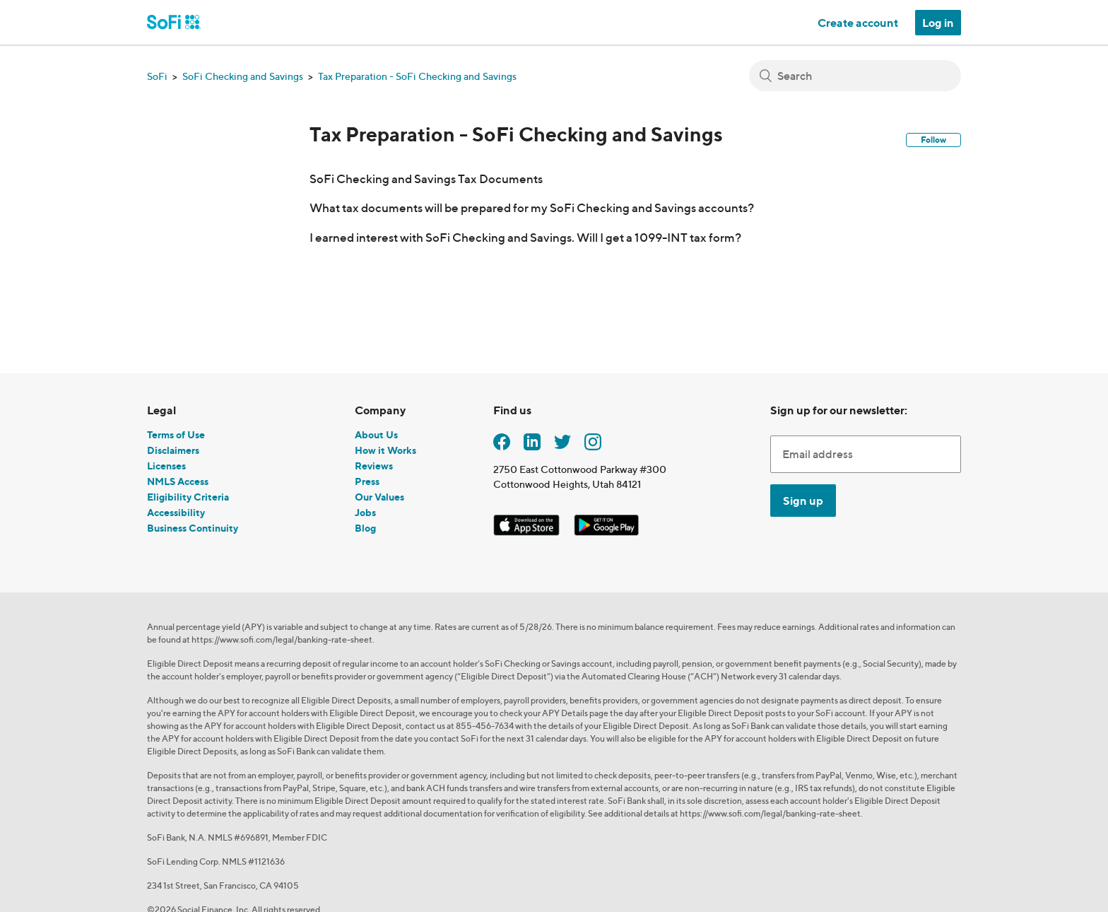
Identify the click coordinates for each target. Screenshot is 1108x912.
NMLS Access (177, 481)
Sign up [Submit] (803, 500)
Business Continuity (192, 528)
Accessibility (176, 512)
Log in (938, 23)
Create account (858, 23)
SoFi (157, 76)
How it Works (385, 450)
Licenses (166, 466)
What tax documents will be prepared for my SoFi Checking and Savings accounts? (532, 207)
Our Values (379, 497)
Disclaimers (173, 450)
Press (367, 481)
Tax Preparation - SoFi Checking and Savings (417, 76)
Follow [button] (933, 139)
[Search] (855, 75)
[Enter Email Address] (865, 453)
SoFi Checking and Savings (242, 76)
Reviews (374, 466)
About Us (376, 434)
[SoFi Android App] (606, 523)
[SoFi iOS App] (527, 523)
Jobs (365, 512)
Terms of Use (176, 434)
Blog (365, 528)
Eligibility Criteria (188, 497)
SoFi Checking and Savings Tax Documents (426, 178)
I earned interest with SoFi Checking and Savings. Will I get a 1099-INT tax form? (525, 237)
